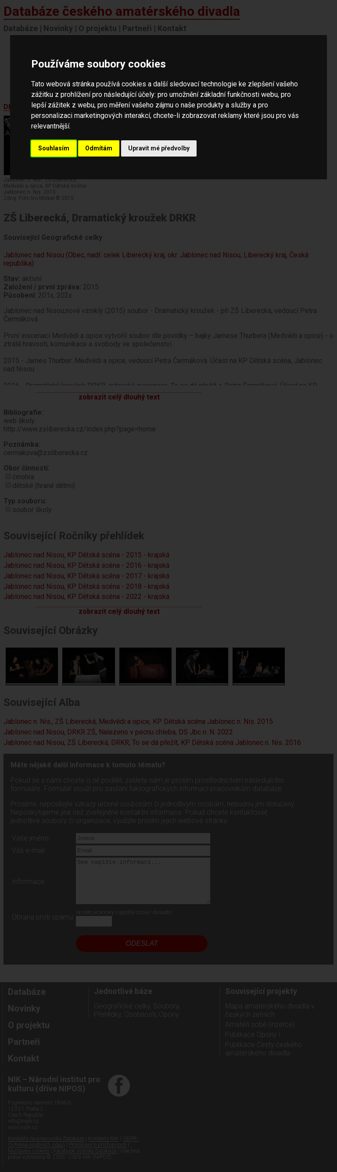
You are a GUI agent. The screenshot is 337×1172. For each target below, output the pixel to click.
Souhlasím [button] (53, 148)
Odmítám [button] (98, 148)
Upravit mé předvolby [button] (159, 148)
